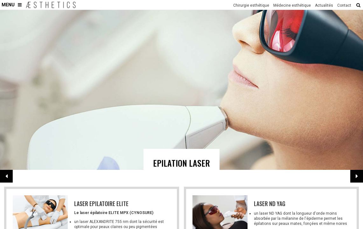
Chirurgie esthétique (251, 5)
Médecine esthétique (292, 5)
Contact (344, 5)
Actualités (324, 5)
